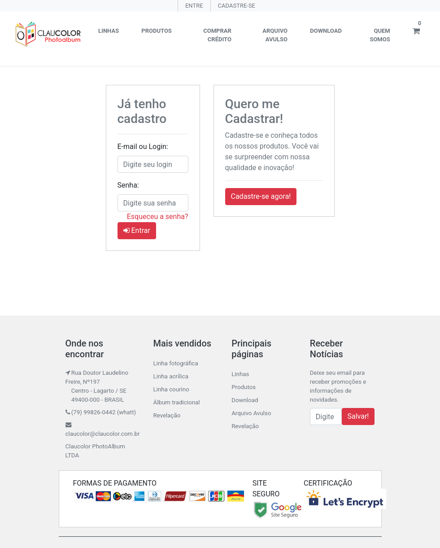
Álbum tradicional (176, 402)
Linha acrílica (170, 376)
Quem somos (380, 35)
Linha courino (171, 389)
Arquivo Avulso (275, 35)
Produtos (156, 30)
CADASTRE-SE (236, 5)
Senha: (128, 185)
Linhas (108, 30)
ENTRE (194, 5)
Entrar (136, 230)
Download (326, 30)
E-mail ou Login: (143, 146)
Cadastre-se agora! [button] (261, 196)
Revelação (166, 415)
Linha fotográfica (175, 363)
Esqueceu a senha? (157, 216)
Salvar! (358, 416)
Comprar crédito (217, 35)
